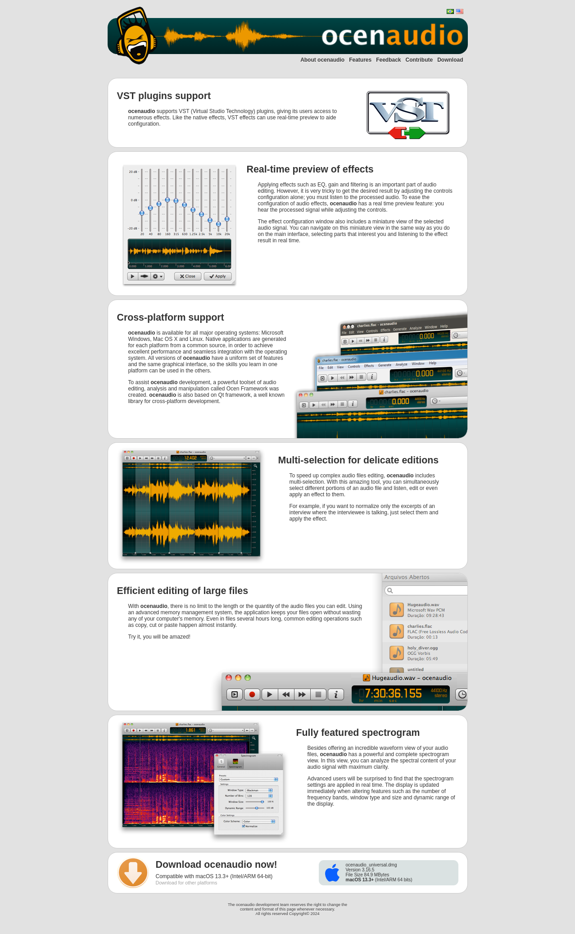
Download (450, 60)
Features (360, 60)
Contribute (419, 60)
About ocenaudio (322, 60)
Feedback (388, 60)
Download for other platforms (186, 882)
